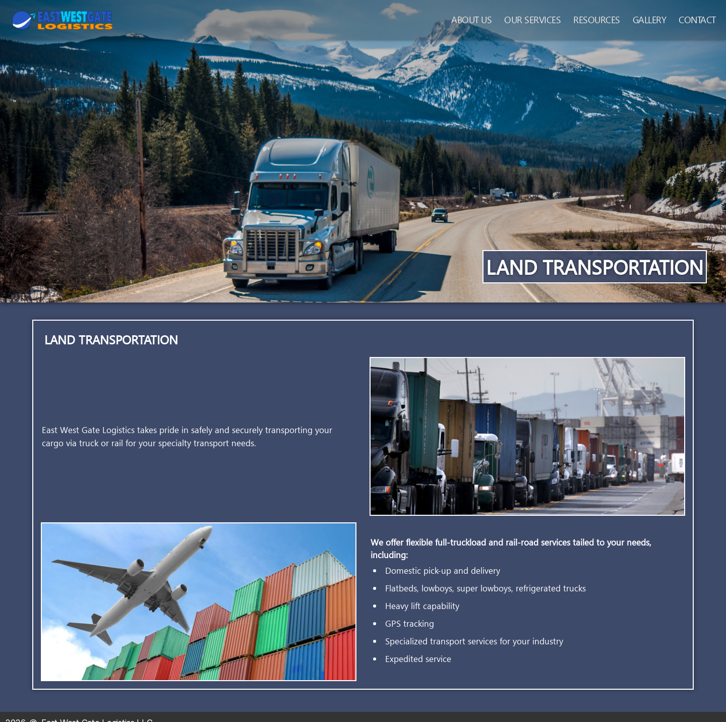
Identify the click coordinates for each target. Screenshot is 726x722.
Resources (596, 19)
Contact (697, 19)
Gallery (650, 19)
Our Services (532, 19)
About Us (471, 19)
